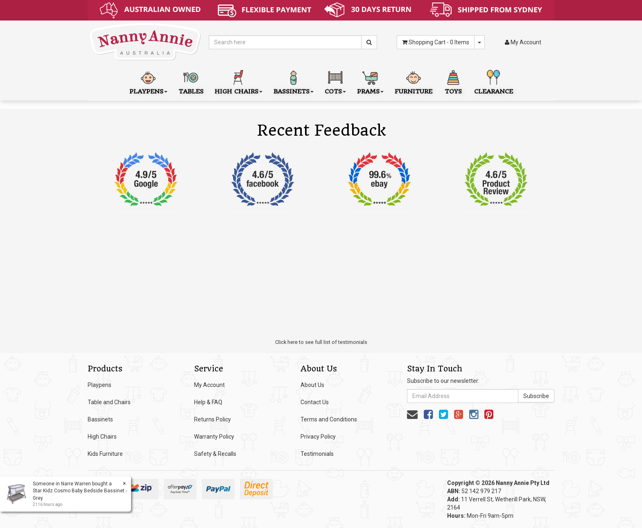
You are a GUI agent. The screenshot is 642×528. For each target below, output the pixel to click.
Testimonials (317, 454)
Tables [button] (191, 81)
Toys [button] (453, 81)
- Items (435, 42)
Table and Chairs (109, 402)
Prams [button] (370, 81)
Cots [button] (335, 81)
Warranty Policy (214, 436)
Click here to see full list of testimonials (321, 342)
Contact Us (315, 402)
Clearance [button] (493, 81)
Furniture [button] (413, 81)
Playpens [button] (148, 81)
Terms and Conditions (329, 419)
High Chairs (102, 436)
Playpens (99, 385)
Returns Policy (212, 419)
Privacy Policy (318, 436)
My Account (209, 385)
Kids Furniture (105, 454)
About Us (312, 385)
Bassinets (100, 419)
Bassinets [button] (294, 81)
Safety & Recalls (215, 454)
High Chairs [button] (238, 81)
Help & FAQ (208, 402)
